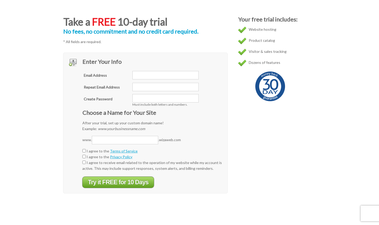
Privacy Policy (121, 157)
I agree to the (110, 151)
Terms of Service (124, 151)
